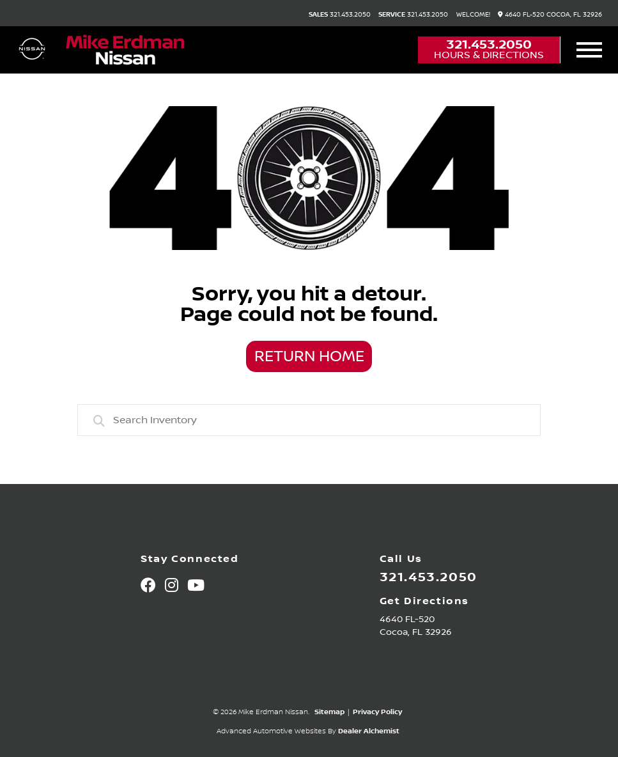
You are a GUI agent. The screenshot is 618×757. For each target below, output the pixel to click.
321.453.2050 (340, 15)
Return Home (309, 357)
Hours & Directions (489, 55)
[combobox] (309, 420)
